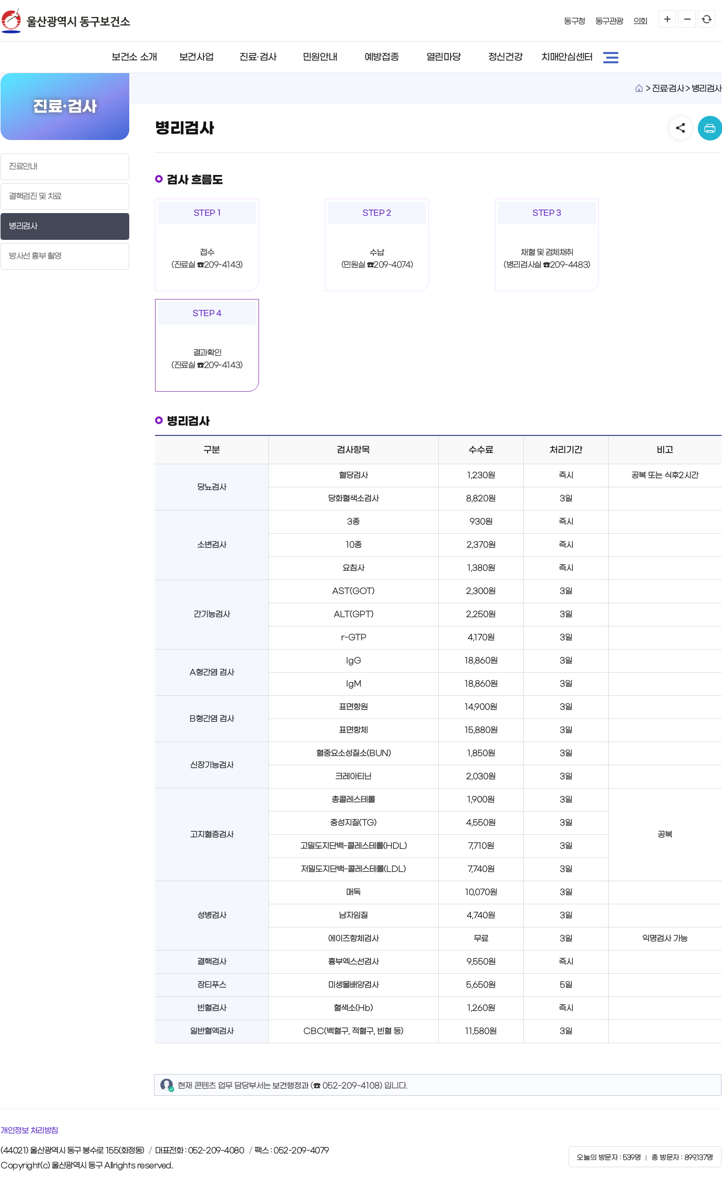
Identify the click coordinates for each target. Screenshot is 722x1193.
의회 (640, 21)
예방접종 (382, 57)
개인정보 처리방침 (29, 1130)
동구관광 (609, 21)
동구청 (574, 21)
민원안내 (320, 57)
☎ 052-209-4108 (346, 1086)
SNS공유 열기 (680, 128)
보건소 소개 (134, 57)
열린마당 (443, 57)
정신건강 (505, 57)
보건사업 (196, 57)
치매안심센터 (566, 57)
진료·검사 (258, 57)
